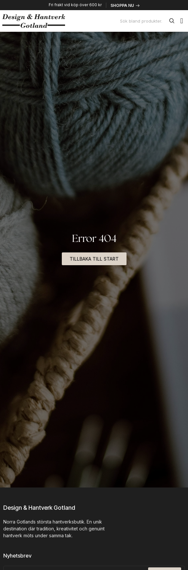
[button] (182, 20)
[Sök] (173, 21)
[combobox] (143, 21)
